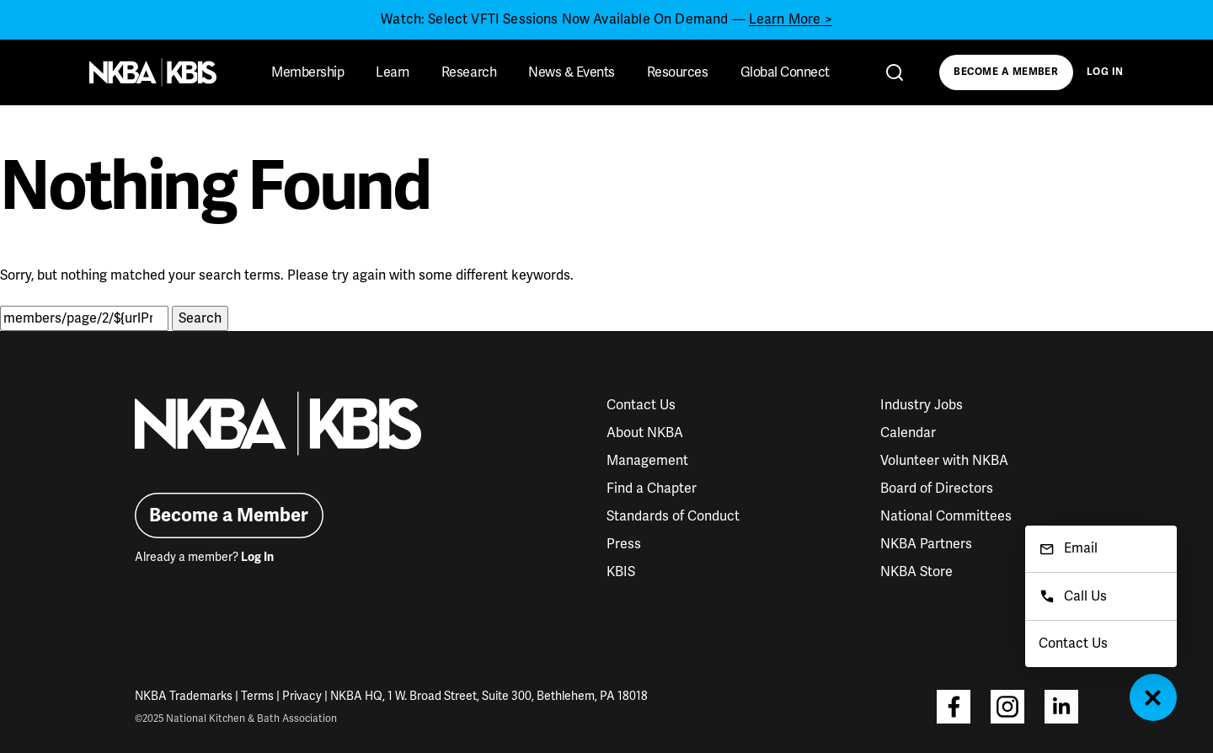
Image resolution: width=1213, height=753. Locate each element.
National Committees (946, 516)
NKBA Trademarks (183, 696)
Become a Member (1006, 72)
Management (647, 460)
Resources (677, 72)
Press (623, 544)
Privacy (302, 696)
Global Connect (785, 72)
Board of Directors (936, 488)
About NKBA (644, 433)
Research (468, 72)
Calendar (908, 433)
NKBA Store (916, 571)
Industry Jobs (921, 405)
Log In (1105, 72)
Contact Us (641, 405)
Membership (307, 72)
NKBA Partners (926, 544)
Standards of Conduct (673, 516)
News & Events (571, 72)
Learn (392, 72)
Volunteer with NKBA (944, 460)
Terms (257, 696)
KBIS (620, 571)
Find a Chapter (651, 488)
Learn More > (790, 19)
